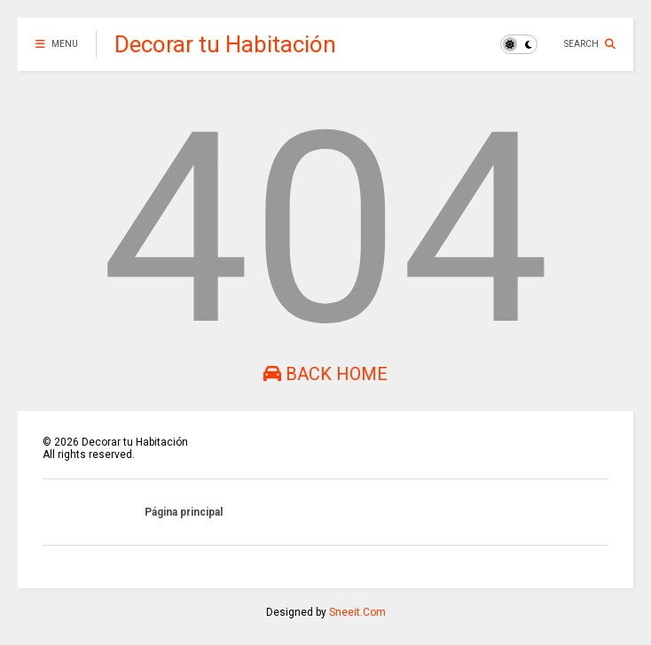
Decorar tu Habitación (225, 44)
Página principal (184, 512)
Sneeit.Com (357, 612)
